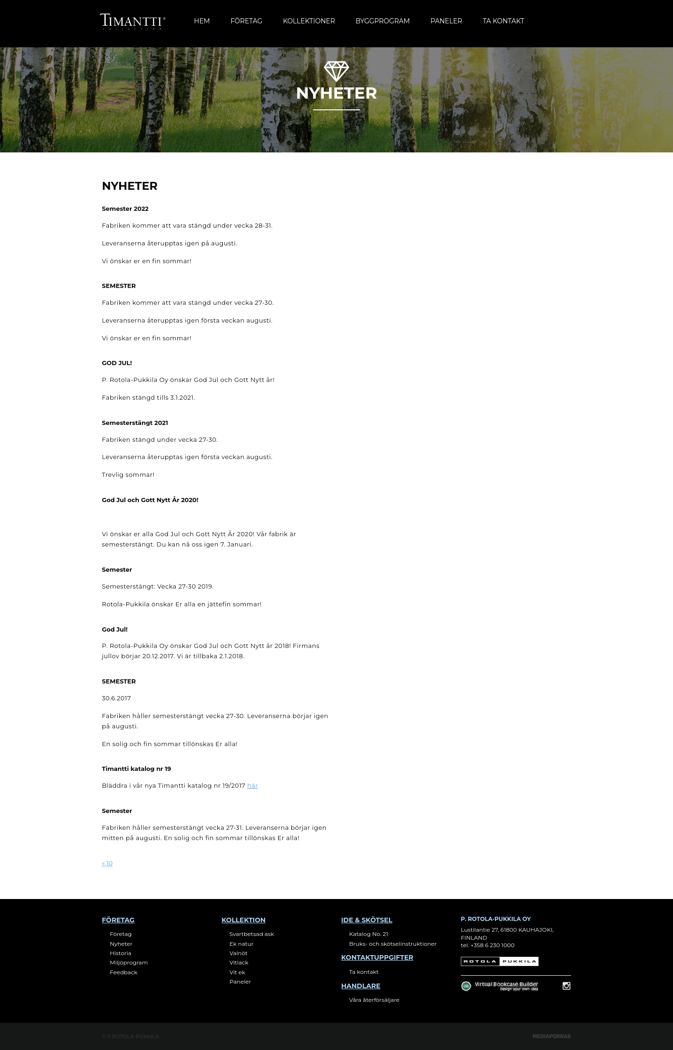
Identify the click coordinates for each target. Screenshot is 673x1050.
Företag (246, 21)
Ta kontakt (503, 21)
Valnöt (238, 953)
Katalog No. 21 (368, 933)
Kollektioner (309, 21)
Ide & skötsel (366, 920)
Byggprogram (383, 21)
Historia (120, 953)
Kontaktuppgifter (377, 957)
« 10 (107, 863)
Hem (202, 21)
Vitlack (238, 962)
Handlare (360, 986)
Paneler (446, 21)
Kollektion (243, 920)
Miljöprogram (129, 962)
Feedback (123, 972)
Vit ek (237, 972)
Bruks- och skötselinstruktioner (393, 943)
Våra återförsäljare (374, 999)
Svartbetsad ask (251, 933)
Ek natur (241, 943)
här (252, 785)
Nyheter (121, 943)
